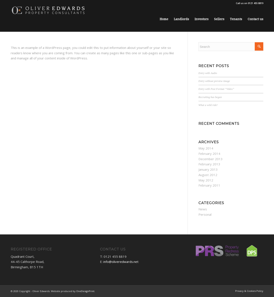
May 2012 (205, 180)
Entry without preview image (214, 81)
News (202, 209)
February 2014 (209, 153)
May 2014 (205, 148)
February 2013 (209, 164)
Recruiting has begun (210, 97)
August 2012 (207, 175)
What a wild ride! (208, 105)
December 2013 (210, 159)
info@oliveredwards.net (120, 261)
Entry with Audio (207, 73)
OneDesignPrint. (85, 291)
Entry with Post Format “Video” (216, 88)
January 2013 (208, 169)
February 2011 (209, 185)
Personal (204, 214)
